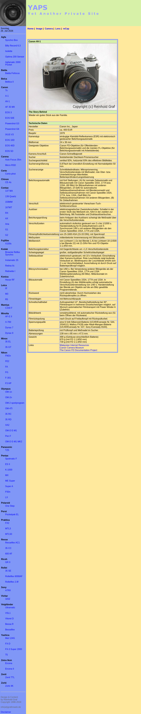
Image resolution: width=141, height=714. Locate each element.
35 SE (8, 571)
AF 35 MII (10, 107)
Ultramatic (10, 607)
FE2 (7, 361)
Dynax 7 (9, 327)
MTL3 (8, 528)
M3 (6, 294)
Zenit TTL (10, 677)
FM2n (8, 356)
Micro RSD (10, 165)
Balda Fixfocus (12, 73)
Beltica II (9, 82)
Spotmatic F (11, 459)
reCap (66, 28)
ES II (7, 464)
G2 (6, 235)
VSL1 (8, 613)
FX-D (7, 643)
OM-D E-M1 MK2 (13, 441)
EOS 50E (9, 118)
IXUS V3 (9, 134)
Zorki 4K (9, 686)
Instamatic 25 (11, 260)
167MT (8, 207)
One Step (10, 506)
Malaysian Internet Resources (74, 345)
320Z (7, 599)
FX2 (7, 523)
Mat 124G (10, 638)
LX (6, 497)
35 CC (8, 548)
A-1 (7, 96)
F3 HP (8, 383)
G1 (6, 229)
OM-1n (8, 392)
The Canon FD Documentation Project (78, 350)
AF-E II (8, 316)
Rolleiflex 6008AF (13, 576)
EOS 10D (10, 140)
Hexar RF (10, 280)
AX (6, 218)
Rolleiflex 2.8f (11, 582)
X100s (8, 243)
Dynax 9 (9, 333)
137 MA (9, 191)
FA (6, 367)
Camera (49, 28)
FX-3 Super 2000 (13, 649)
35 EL (8, 341)
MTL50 (8, 534)
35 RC (8, 414)
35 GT (8, 347)
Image (39, 28)
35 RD (8, 419)
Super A (9, 486)
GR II (7, 562)
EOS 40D (10, 145)
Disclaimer (6, 712)
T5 (6, 655)
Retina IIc (10, 266)
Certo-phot (10, 174)
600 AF (8, 553)
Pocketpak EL (12, 514)
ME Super (10, 481)
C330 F (8, 308)
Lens (57, 28)
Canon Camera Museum (72, 348)
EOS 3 (8, 112)
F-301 (8, 378)
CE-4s (8, 182)
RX (6, 213)
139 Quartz (10, 196)
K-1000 (8, 470)
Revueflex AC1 (12, 542)
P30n (7, 492)
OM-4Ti (9, 408)
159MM (9, 202)
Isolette (8, 51)
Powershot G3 (12, 123)
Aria (7, 224)
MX (7, 475)
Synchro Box (11, 40)
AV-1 (7, 101)
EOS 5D (9, 151)
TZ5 (7, 450)
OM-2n (8, 397)
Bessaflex (10, 629)
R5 (6, 299)
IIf (6, 288)
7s (6, 90)
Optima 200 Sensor (14, 56)
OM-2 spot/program (14, 403)
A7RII (8, 590)
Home (30, 28)
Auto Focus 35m (13, 159)
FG (6, 372)
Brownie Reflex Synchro (12, 253)
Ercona (8, 663)
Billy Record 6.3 (13, 45)
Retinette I (10, 271)
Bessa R (9, 624)
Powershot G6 (12, 129)
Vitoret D (9, 618)
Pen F (8, 436)
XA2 (7, 425)
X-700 (8, 322)
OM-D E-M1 (11, 430)
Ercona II (9, 669)
